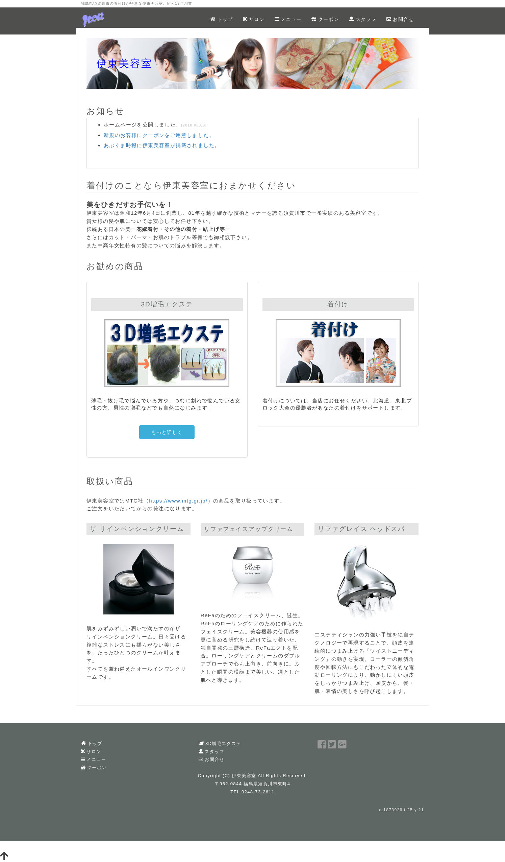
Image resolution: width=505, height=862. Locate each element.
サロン (253, 19)
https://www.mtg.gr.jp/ (178, 501)
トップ (221, 19)
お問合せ (400, 19)
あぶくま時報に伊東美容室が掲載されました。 (162, 145)
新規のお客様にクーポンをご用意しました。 (159, 135)
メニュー (288, 19)
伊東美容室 (244, 775)
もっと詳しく (166, 432)
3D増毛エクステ (220, 743)
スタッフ (362, 19)
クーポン (325, 19)
